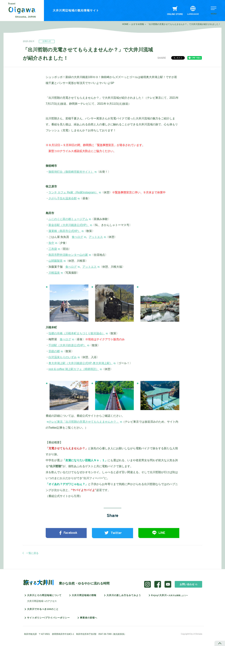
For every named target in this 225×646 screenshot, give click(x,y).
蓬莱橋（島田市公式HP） (65, 230)
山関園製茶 (56, 260)
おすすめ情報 (137, 24)
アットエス (96, 236)
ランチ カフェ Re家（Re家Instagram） (73, 192)
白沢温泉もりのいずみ (63, 357)
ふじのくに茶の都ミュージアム (68, 219)
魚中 (51, 242)
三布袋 (53, 248)
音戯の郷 (54, 351)
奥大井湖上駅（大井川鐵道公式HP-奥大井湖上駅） (80, 363)
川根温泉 (54, 272)
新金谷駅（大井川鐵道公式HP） (69, 225)
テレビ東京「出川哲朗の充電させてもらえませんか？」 (84, 421)
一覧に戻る (32, 553)
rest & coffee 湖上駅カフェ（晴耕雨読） (74, 369)
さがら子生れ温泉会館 (63, 198)
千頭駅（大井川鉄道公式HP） (67, 345)
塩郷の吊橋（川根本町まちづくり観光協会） (77, 333)
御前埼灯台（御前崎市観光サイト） (71, 171)
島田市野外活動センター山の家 (68, 254)
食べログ (77, 236)
